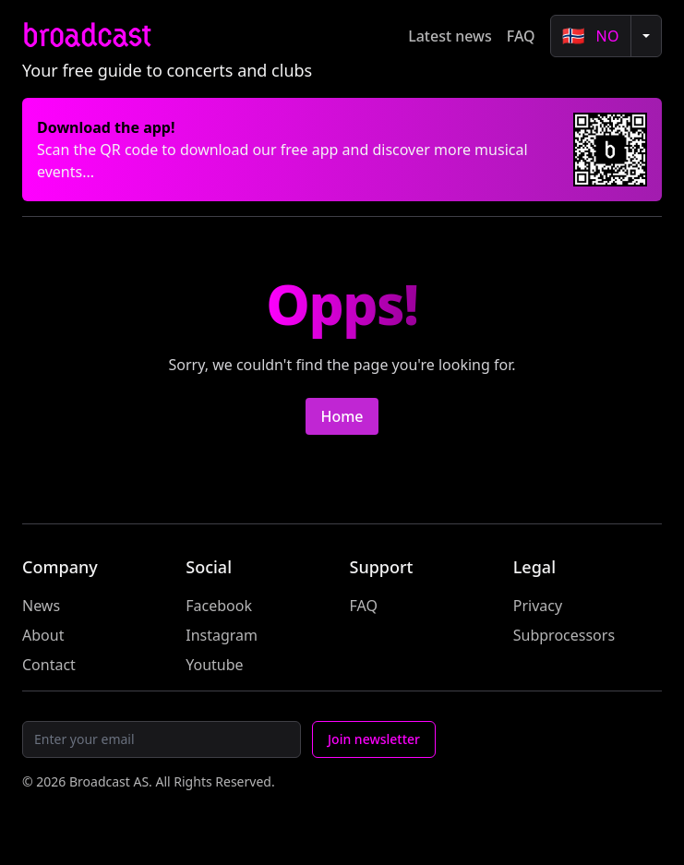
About (43, 635)
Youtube (214, 665)
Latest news (450, 36)
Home (341, 416)
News (41, 605)
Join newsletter (374, 739)
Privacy (537, 605)
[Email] (161, 739)
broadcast (86, 35)
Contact (49, 665)
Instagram (222, 635)
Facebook (219, 605)
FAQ (521, 36)
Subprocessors (564, 635)
